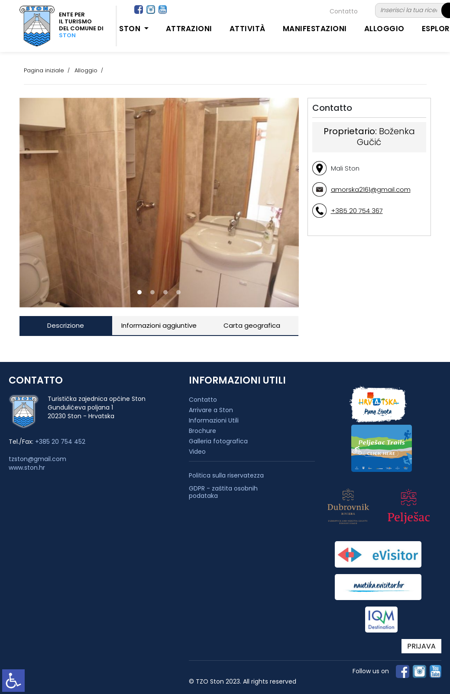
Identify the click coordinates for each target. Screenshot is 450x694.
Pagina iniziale (44, 70)
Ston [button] (130, 28)
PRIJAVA (421, 646)
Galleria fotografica (218, 441)
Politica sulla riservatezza (226, 475)
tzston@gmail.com (37, 459)
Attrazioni (189, 28)
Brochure (202, 430)
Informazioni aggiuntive (159, 325)
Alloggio (384, 28)
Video (197, 451)
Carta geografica (251, 325)
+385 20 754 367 (357, 210)
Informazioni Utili (214, 420)
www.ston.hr (27, 467)
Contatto (344, 11)
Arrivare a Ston (211, 410)
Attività (247, 28)
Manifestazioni (315, 28)
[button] (139, 292)
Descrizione (65, 325)
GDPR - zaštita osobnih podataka (223, 492)
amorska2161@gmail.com (371, 189)
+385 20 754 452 (60, 441)
